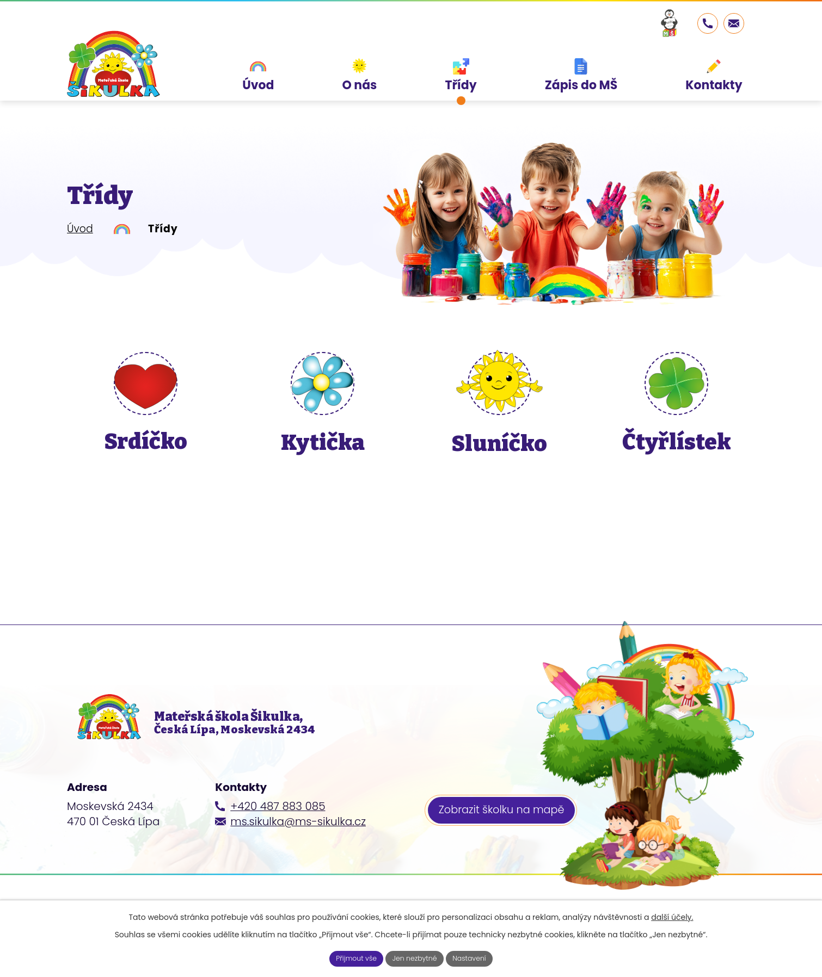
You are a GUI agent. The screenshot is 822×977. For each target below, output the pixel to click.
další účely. (672, 915)
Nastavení (476, 957)
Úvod (80, 228)
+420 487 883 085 (277, 823)
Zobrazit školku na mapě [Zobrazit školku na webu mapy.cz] (505, 829)
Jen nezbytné (415, 957)
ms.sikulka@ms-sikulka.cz (298, 838)
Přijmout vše (350, 957)
